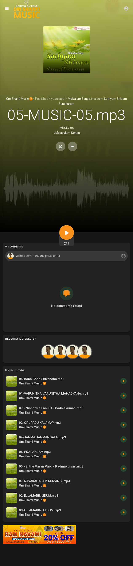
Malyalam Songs (79, 98)
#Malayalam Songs (66, 133)
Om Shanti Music (19, 98)
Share (60, 146)
